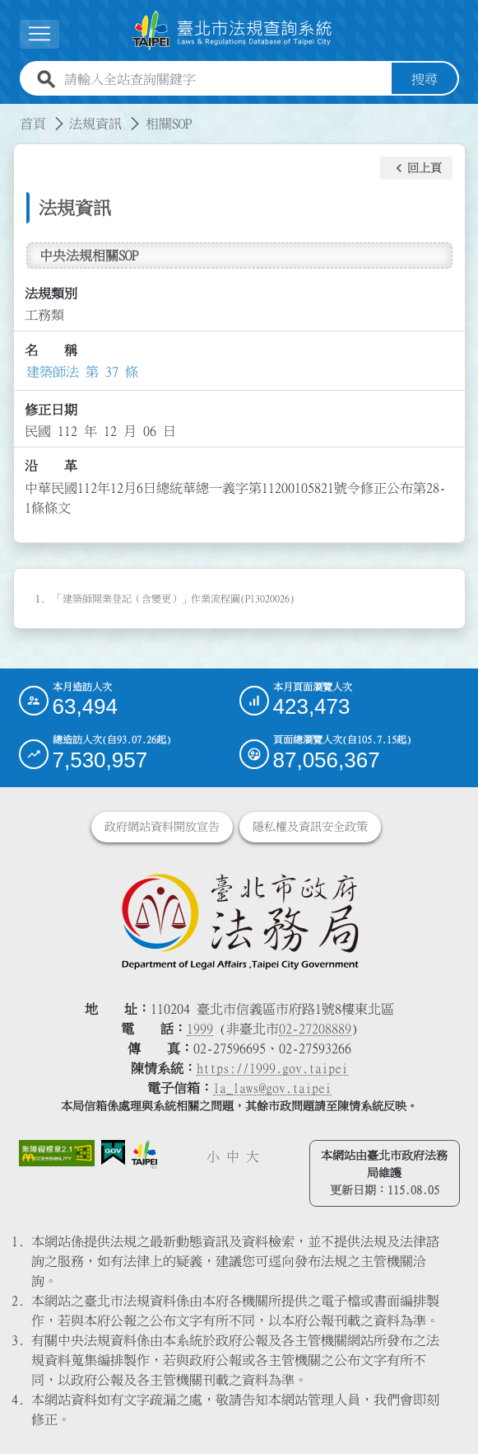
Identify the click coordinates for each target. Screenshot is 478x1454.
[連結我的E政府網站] (113, 1153)
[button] (416, 168)
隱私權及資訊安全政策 (310, 827)
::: (10, 113)
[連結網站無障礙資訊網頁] (57, 1153)
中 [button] (232, 1156)
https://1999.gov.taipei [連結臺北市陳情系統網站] (272, 1068)
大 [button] (252, 1156)
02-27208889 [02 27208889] (315, 1028)
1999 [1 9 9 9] (200, 1028)
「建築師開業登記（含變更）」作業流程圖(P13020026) (174, 598)
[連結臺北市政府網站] (144, 1154)
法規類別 (51, 293)
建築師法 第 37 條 (82, 371)
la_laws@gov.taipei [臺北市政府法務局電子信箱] (272, 1088)
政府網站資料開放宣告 (162, 827)
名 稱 (51, 350)
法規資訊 (95, 123)
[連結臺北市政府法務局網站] (239, 920)
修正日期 (51, 409)
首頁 (33, 123)
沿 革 (51, 465)
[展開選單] (39, 34)
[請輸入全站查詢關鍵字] (225, 79)
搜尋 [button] (424, 79)
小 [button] (213, 1156)
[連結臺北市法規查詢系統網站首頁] (232, 30)
